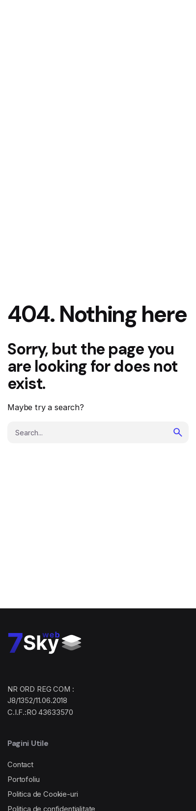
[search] (178, 432)
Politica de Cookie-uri (42, 794)
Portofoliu (23, 779)
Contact (20, 764)
